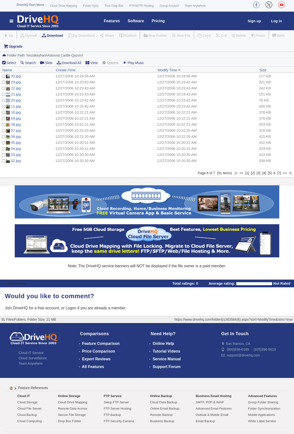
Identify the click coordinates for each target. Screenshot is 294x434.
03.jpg (16, 154)
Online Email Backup (164, 408)
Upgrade (15, 46)
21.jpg (16, 94)
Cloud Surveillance (33, 358)
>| (290, 173)
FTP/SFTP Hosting (141, 5)
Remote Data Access (72, 408)
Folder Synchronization (264, 408)
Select (11, 63)
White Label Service (262, 421)
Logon (71, 308)
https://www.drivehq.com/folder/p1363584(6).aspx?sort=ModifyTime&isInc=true (234, 319)
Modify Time (169, 70)
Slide (46, 62)
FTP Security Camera (119, 421)
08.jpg (16, 124)
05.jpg (16, 142)
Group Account (169, 5)
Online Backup (161, 396)
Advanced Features (262, 396)
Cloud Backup (27, 415)
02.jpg (16, 161)
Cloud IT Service (31, 353)
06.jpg (16, 136)
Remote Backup (161, 415)
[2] (253, 173)
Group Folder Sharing (263, 402)
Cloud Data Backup (163, 402)
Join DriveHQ (17, 308)
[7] (279, 173)
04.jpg (16, 148)
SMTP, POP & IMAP (210, 402)
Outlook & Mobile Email (212, 415)
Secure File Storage (72, 415)
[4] (264, 173)
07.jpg (16, 130)
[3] (258, 173)
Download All (69, 62)
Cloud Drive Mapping (63, 5)
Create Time (66, 70)
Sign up (254, 21)
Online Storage (69, 396)
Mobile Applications (261, 415)
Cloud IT (23, 396)
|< (236, 173)
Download (55, 35)
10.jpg (16, 112)
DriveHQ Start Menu (30, 5)
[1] (247, 173)
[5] (270, 173)
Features (112, 21)
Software (136, 21)
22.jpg (16, 88)
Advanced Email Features (214, 408)
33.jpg (16, 76)
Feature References (33, 388)
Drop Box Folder (69, 421)
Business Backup (162, 421)
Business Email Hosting (213, 396)
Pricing (158, 21)
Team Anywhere (195, 5)
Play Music (133, 62)
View (91, 62)
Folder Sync (90, 5)
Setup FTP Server (116, 402)
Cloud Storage (27, 402)
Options (110, 62)
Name (7, 70)
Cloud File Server (29, 408)
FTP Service (113, 396)
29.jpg (16, 82)
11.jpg (16, 106)
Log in (276, 21)
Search (28, 62)
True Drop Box (114, 5)
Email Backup (205, 421)
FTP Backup (112, 415)
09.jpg (16, 118)
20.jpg (16, 100)
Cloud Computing (29, 421)
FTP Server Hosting (117, 408)
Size (262, 70)
